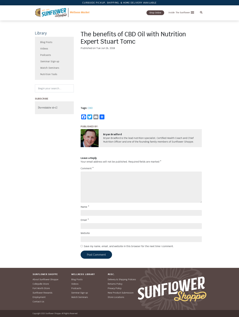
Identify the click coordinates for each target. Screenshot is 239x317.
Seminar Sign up (49, 61)
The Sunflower (179, 12)
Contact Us (38, 301)
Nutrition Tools (48, 74)
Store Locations (116, 297)
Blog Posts (46, 42)
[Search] (54, 88)
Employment (39, 297)
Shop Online (155, 12)
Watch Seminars (49, 67)
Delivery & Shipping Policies (122, 279)
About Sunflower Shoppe (45, 279)
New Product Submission (121, 292)
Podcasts (45, 55)
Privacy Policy (114, 288)
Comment (87, 168)
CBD (90, 108)
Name (85, 206)
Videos (44, 48)
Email (85, 220)
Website (85, 233)
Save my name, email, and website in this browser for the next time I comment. (129, 246)
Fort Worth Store (41, 288)
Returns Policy (115, 284)
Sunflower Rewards (42, 292)
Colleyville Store (41, 284)
